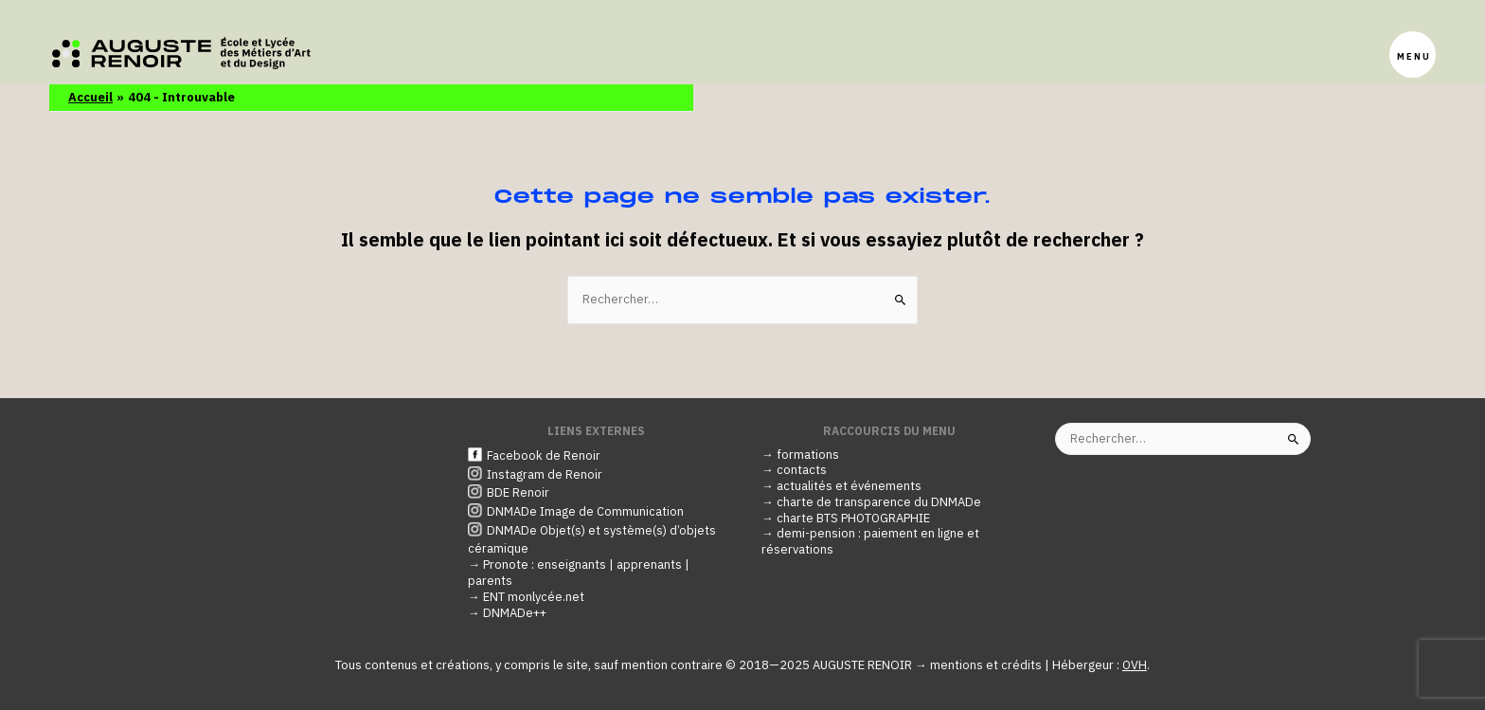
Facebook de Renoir (543, 455)
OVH (1135, 665)
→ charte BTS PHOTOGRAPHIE (846, 518)
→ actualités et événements (841, 487)
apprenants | (653, 564)
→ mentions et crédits (980, 665)
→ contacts (794, 471)
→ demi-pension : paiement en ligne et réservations (870, 542)
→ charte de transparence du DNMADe (871, 503)
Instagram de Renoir (544, 474)
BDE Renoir (518, 493)
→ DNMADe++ (508, 613)
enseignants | (577, 564)
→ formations (800, 454)
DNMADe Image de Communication (585, 512)
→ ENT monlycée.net (526, 597)
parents (490, 581)
